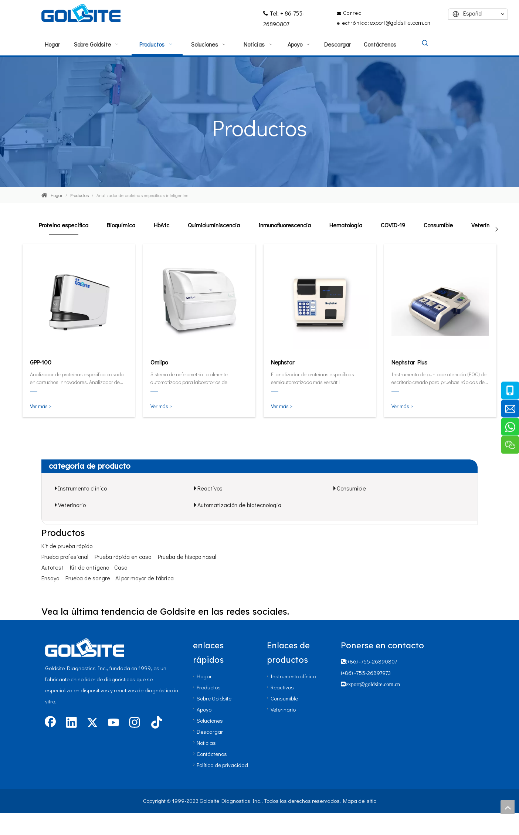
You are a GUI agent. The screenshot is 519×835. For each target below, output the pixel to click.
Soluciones (210, 720)
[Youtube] (113, 723)
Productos (209, 687)
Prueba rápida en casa (123, 556)
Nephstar (282, 362)
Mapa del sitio (359, 800)
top (508, 807)
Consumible (438, 225)
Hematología (345, 225)
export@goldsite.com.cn (400, 22)
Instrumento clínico (82, 488)
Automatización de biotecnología (239, 505)
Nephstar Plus (409, 362)
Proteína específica (63, 225)
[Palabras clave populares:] (425, 43)
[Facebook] (50, 723)
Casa (121, 567)
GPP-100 (40, 362)
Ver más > (40, 406)
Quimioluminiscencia (214, 225)
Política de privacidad (222, 764)
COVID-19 (393, 225)
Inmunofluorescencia (284, 225)
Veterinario (485, 225)
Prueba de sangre (87, 578)
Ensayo (50, 578)
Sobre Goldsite (214, 698)
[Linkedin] (71, 723)
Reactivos (210, 488)
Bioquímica (121, 225)
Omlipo (159, 362)
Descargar (210, 731)
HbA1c (161, 225)
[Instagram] (134, 723)
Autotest (52, 567)
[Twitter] (92, 723)
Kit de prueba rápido (66, 546)
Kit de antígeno (89, 567)
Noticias (206, 742)
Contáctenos (212, 753)
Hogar (204, 676)
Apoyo (204, 709)
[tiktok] (155, 723)
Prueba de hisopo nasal (187, 556)
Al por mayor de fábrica (144, 578)
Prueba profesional (64, 556)
